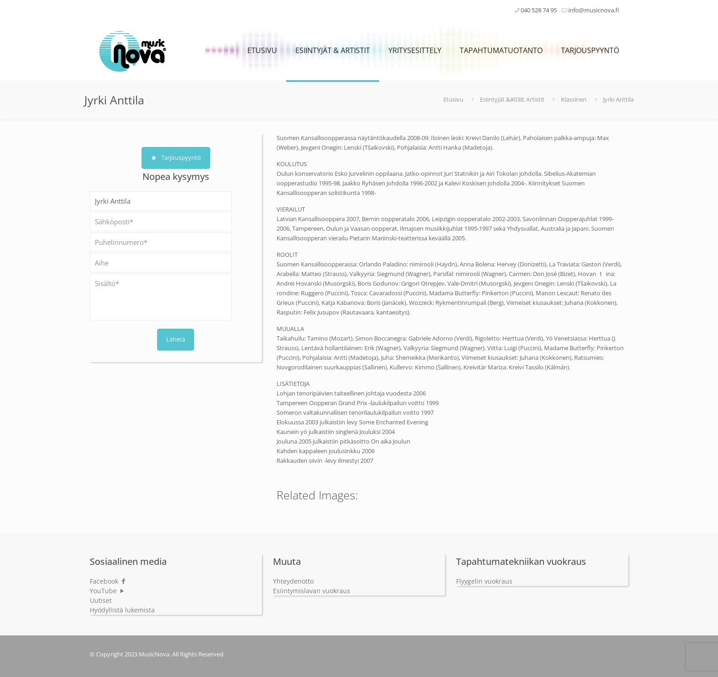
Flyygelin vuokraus (484, 581)
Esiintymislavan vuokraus (311, 590)
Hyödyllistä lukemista (122, 610)
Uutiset (101, 600)
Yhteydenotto (293, 581)
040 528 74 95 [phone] (539, 10)
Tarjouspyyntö (176, 157)
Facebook (108, 581)
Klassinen (574, 99)
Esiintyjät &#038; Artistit (512, 99)
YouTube (107, 590)
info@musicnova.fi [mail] (593, 10)
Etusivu (453, 99)
